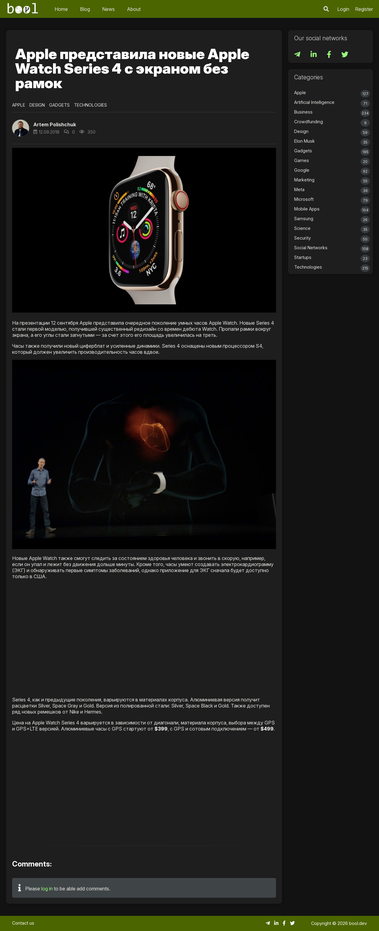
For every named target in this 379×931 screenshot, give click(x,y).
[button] (20, 128)
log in (47, 889)
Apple (18, 105)
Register (364, 9)
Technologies (90, 105)
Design (37, 105)
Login (343, 9)
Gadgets (59, 105)
